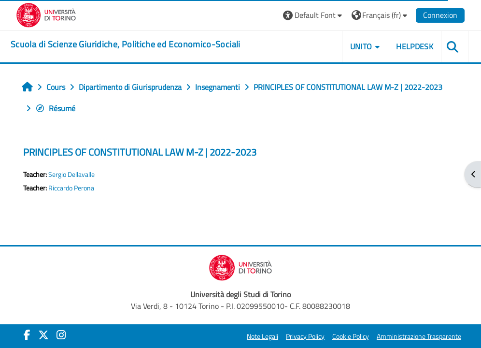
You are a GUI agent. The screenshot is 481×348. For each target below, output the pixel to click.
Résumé (55, 108)
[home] (125, 44)
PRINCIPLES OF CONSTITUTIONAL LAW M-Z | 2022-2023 (139, 152)
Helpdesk (414, 46)
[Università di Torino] (46, 14)
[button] (314, 15)
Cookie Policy (350, 336)
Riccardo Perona (71, 188)
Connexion (440, 15)
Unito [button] (361, 46)
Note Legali (262, 336)
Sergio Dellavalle (71, 174)
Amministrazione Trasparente (419, 336)
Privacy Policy (305, 336)
